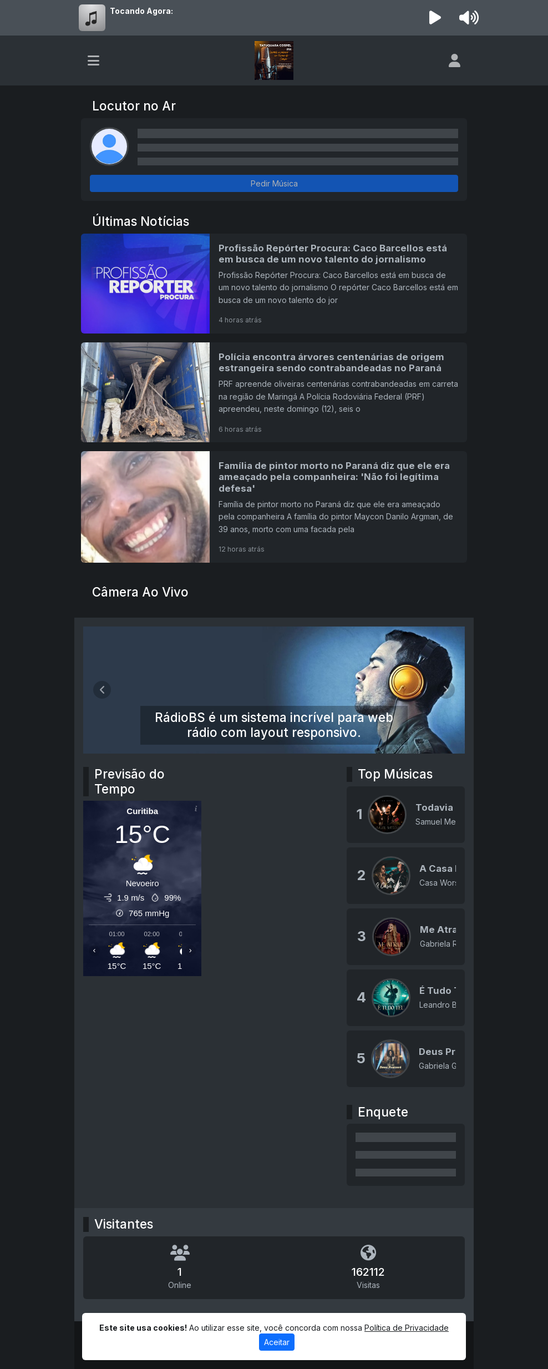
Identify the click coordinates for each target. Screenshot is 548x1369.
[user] (454, 60)
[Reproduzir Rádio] (435, 17)
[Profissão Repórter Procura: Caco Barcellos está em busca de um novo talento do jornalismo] (274, 284)
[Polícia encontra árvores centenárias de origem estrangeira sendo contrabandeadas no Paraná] (274, 392)
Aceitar (277, 1342)
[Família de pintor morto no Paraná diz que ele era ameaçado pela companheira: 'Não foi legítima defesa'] (274, 506)
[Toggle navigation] (93, 60)
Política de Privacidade (406, 1327)
